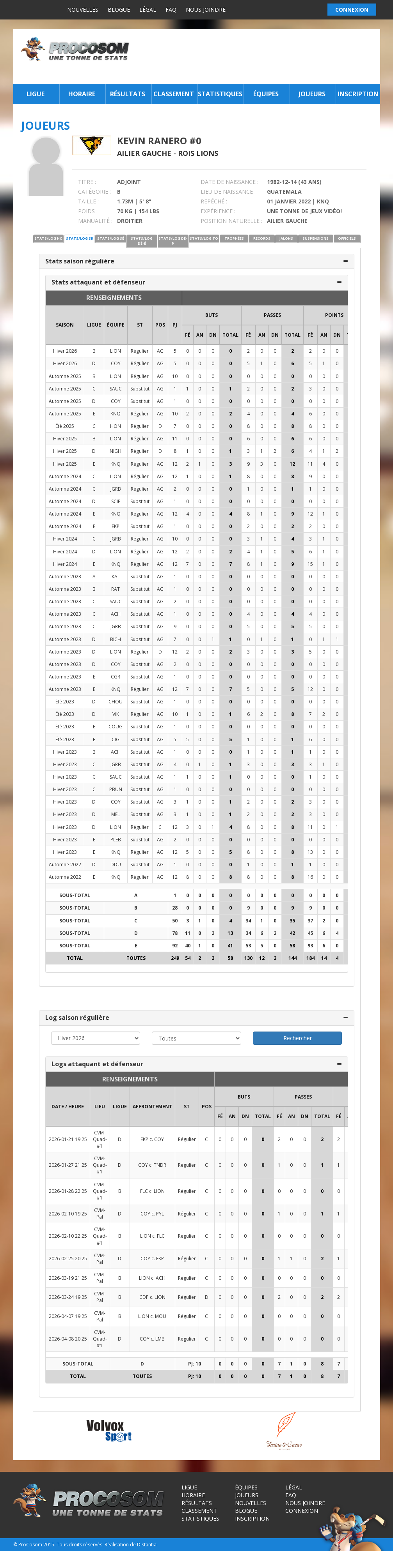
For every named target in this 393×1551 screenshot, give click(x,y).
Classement (173, 94)
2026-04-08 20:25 (68, 1338)
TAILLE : (88, 201)
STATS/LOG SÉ (110, 238)
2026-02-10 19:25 (68, 1213)
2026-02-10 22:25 (68, 1236)
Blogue (119, 9)
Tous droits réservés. (80, 1544)
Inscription (358, 94)
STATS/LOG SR (79, 238)
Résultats (127, 94)
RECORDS (261, 238)
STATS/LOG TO (204, 238)
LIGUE (94, 325)
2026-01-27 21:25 (68, 1165)
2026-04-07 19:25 (68, 1316)
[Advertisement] (257, 56)
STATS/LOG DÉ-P (172, 241)
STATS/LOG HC (48, 238)
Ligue (35, 94)
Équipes (266, 94)
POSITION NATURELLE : (231, 220)
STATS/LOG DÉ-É (142, 241)
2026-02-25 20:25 (68, 1258)
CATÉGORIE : (94, 191)
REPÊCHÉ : (214, 201)
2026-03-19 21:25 (68, 1278)
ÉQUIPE (115, 325)
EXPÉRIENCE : (218, 211)
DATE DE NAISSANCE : (229, 181)
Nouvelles (82, 9)
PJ (174, 325)
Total (230, 335)
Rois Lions (198, 153)
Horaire (81, 94)
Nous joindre (206, 9)
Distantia (146, 1544)
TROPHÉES (234, 238)
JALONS (286, 238)
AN (199, 335)
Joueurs (312, 94)
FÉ (187, 335)
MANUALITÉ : (95, 220)
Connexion (301, 1510)
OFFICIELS (347, 238)
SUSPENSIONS (315, 238)
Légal (147, 9)
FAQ (170, 9)
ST (140, 325)
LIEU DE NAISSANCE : (228, 191)
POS (160, 325)
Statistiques (220, 94)
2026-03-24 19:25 (68, 1297)
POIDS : (88, 211)
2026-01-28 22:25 (68, 1191)
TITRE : (87, 181)
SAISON (65, 325)
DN (213, 335)
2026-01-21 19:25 (68, 1139)
